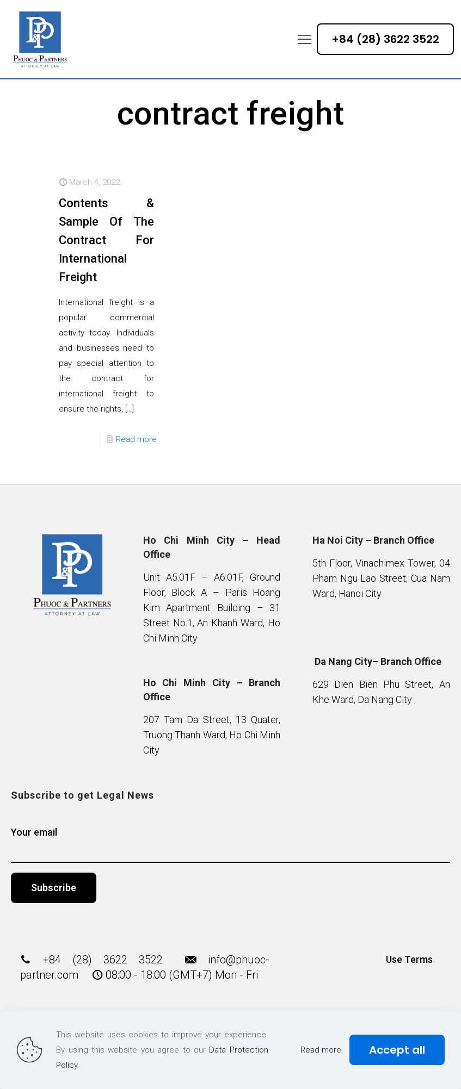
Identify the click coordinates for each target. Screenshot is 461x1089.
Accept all (397, 1049)
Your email (230, 844)
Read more (136, 439)
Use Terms (409, 959)
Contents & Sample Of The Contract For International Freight (106, 240)
